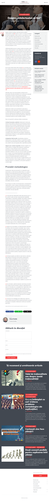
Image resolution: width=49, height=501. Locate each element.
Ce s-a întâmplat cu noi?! (31, 394)
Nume (6, 340)
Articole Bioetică (38, 42)
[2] (13, 51)
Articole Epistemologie (39, 43)
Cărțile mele (37, 45)
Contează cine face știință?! (34, 430)
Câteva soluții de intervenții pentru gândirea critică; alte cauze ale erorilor (39, 88)
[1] (6, 195)
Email (6, 345)
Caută (40, 475)
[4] (14, 80)
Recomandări (37, 40)
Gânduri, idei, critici (38, 38)
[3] (22, 67)
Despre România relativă (40, 71)
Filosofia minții (37, 36)
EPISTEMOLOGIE (40, 447)
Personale (36, 47)
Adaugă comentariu (15, 21)
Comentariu (7, 330)
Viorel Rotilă (13, 319)
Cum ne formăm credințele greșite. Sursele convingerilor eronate (40, 81)
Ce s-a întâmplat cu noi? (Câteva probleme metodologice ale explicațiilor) (35, 404)
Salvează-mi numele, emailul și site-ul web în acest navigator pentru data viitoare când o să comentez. (18, 354)
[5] (14, 128)
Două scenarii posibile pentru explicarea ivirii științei (36, 452)
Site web (6, 349)
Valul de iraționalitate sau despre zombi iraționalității (36, 376)
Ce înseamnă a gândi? (24, 14)
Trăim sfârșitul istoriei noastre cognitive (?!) (39, 75)
